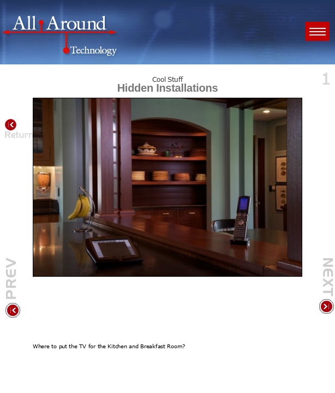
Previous (13, 287)
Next (325, 287)
